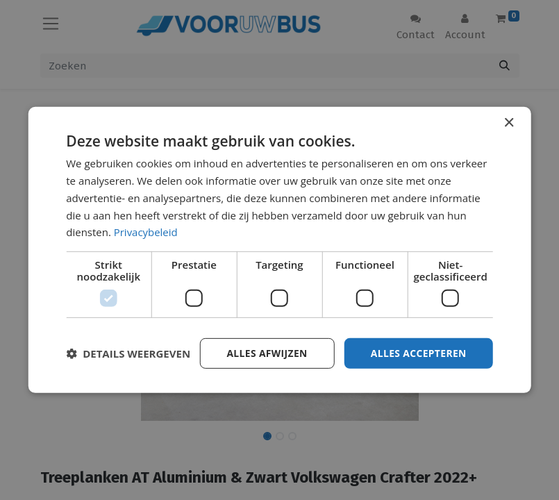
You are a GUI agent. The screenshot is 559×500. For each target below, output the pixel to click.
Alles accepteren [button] (418, 353)
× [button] (508, 123)
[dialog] (279, 250)
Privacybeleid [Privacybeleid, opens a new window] (146, 232)
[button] (128, 353)
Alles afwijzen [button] (265, 353)
